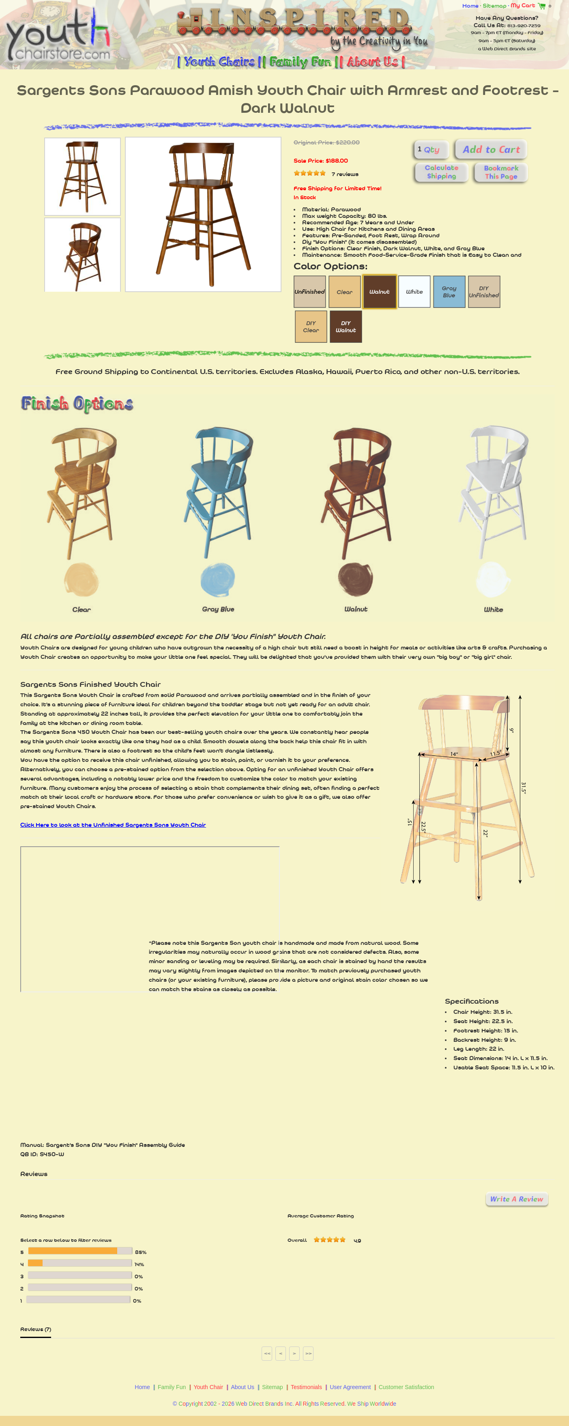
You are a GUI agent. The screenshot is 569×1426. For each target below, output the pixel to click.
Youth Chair (208, 1387)
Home (470, 5)
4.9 (357, 1241)
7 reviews (345, 174)
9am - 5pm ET (494, 40)
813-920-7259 (524, 25)
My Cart (530, 5)
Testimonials (306, 1387)
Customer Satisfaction (406, 1387)
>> (308, 1353)
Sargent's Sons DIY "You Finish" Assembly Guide (115, 1145)
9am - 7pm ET (486, 32)
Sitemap (495, 5)
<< (267, 1353)
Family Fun (172, 1387)
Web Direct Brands (504, 48)
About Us (242, 1387)
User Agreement (350, 1387)
